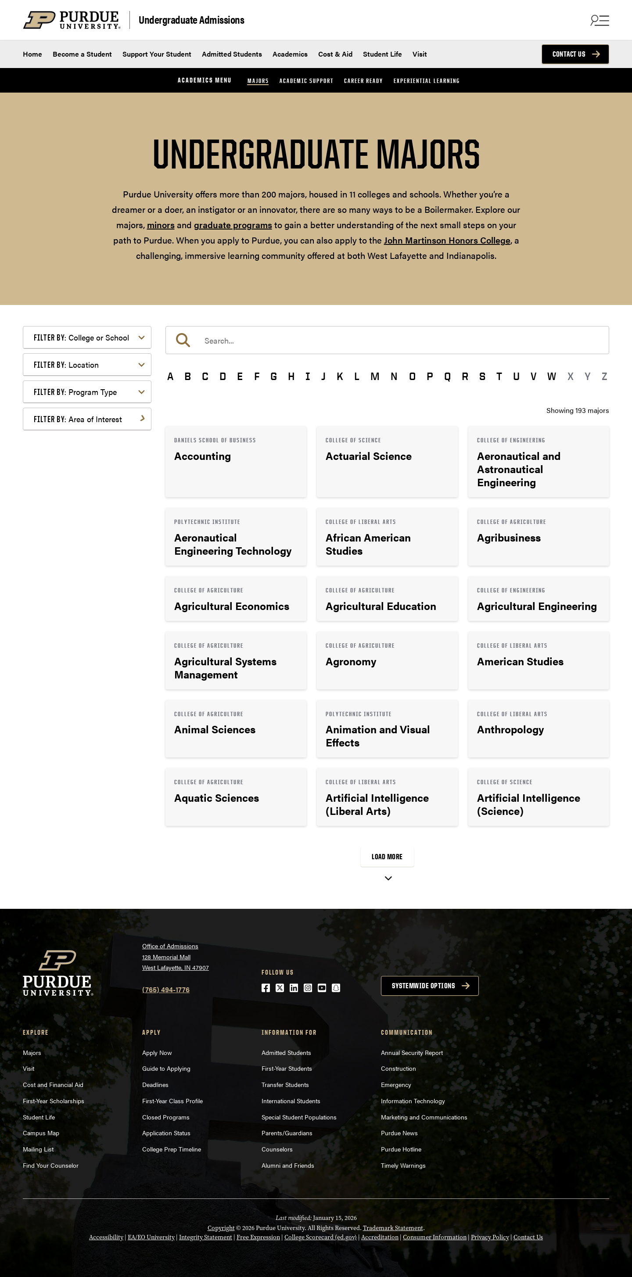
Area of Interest (78, 418)
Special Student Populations (299, 1116)
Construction (398, 1068)
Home (32, 54)
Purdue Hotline (401, 1148)
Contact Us (569, 54)
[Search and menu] (598, 20)
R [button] (465, 376)
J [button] (323, 376)
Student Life (382, 54)
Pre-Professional (74, 602)
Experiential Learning (427, 80)
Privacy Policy (490, 1237)
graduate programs (233, 224)
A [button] (170, 376)
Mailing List (38, 1148)
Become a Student (82, 54)
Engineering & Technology (88, 507)
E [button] (240, 376)
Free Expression (258, 1237)
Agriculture (65, 440)
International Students (291, 1100)
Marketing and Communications (424, 1116)
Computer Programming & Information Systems (89, 487)
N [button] (394, 376)
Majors (258, 80)
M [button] (375, 376)
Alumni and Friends (288, 1165)
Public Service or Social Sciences (84, 621)
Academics (290, 54)
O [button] (412, 376)
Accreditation (380, 1237)
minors (161, 224)
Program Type (75, 391)
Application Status (166, 1132)
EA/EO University (151, 1237)
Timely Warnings (403, 1165)
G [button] (273, 376)
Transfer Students (285, 1084)
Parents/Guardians (287, 1132)
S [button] (482, 376)
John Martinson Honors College (447, 239)
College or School (81, 337)
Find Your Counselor (51, 1165)
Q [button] (447, 376)
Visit (420, 54)
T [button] (499, 376)
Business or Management (87, 468)
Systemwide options (423, 985)
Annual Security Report (412, 1052)
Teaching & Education (81, 654)
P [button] (430, 376)
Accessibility (106, 1237)
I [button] (307, 376)
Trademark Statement (393, 1228)
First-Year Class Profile (172, 1100)
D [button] (222, 376)
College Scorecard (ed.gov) (320, 1237)
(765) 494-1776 (166, 989)
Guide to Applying (166, 1068)
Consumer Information (435, 1237)
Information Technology (413, 1100)
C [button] (205, 376)
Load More (387, 856)
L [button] (356, 376)
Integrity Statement (205, 1237)
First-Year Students (287, 1068)
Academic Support (307, 80)
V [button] (533, 376)
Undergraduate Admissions (191, 19)
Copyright (221, 1228)
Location (66, 364)
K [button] (340, 376)
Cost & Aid (335, 54)
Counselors (277, 1148)
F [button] (256, 376)
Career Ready (363, 80)
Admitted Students (232, 54)
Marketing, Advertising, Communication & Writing (88, 568)
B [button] (187, 376)
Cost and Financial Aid (53, 1084)
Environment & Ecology (85, 521)
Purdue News (399, 1132)
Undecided (64, 669)
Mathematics (68, 588)
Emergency (396, 1084)
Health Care (66, 535)
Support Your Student (156, 54)
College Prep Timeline (171, 1148)
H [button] (291, 376)
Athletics (61, 454)
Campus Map (41, 1132)
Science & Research (78, 640)
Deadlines (155, 1084)
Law (54, 549)
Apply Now (157, 1052)
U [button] (516, 376)
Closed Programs (166, 1116)
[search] (387, 340)
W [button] (551, 376)
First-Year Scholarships (53, 1100)
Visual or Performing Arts (87, 683)
